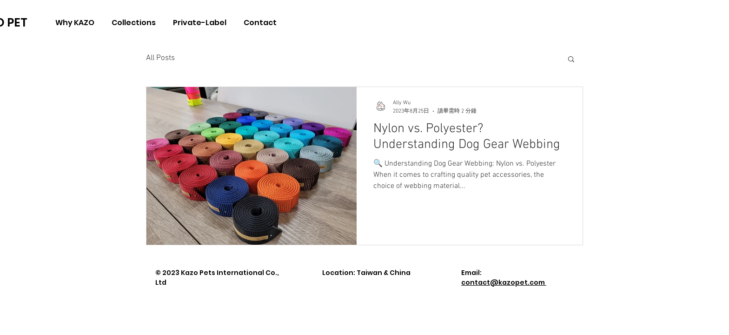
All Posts (160, 58)
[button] (77, 22)
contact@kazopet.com (503, 282)
